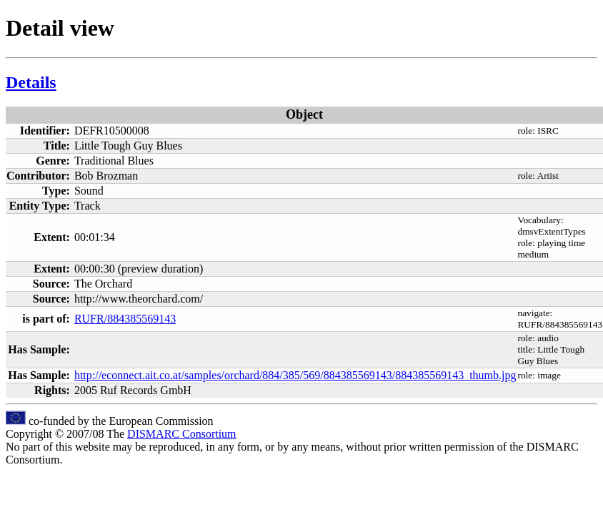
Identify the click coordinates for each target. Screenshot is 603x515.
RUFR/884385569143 (125, 319)
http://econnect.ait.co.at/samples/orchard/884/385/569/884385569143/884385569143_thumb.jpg (295, 375)
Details (31, 82)
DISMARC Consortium (181, 434)
